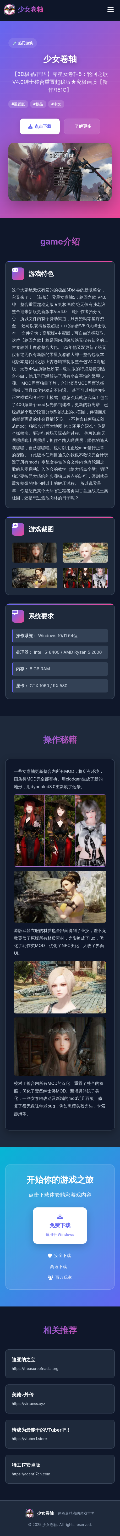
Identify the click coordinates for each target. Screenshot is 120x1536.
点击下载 (39, 126)
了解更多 (83, 126)
